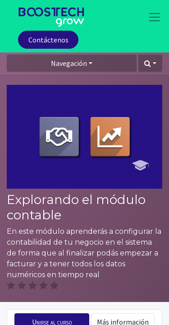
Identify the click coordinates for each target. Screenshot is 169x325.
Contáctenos (48, 39)
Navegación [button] (69, 63)
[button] (150, 63)
